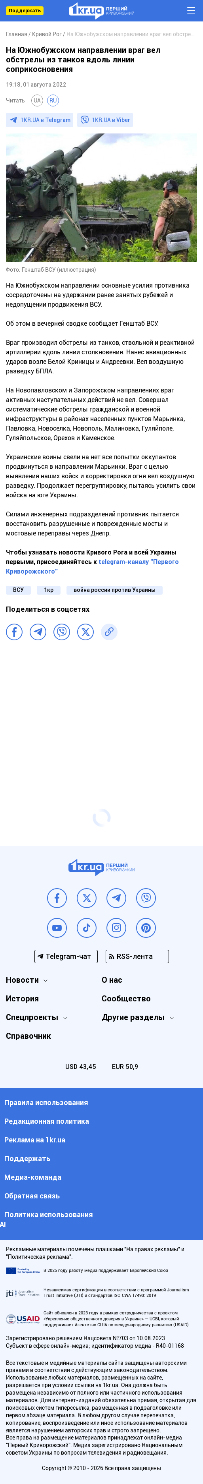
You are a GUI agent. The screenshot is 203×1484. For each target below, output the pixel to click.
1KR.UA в (45, 120)
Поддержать (25, 11)
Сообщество (126, 998)
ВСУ (18, 590)
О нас (112, 980)
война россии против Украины (115, 590)
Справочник (28, 1036)
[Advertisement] (101, 713)
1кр (48, 590)
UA (37, 100)
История (22, 998)
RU (53, 100)
